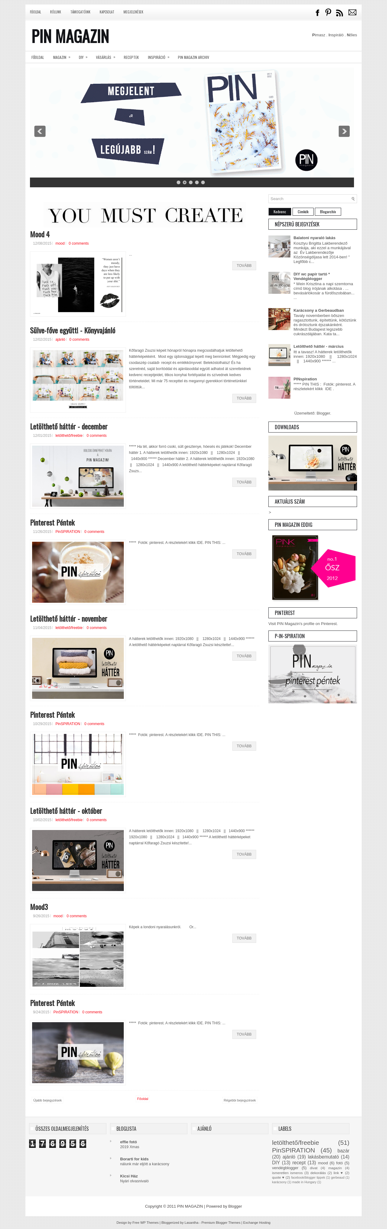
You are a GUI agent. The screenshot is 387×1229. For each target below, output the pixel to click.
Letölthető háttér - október (66, 810)
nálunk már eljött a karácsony (144, 1164)
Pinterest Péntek (52, 522)
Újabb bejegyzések (47, 1100)
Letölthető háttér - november (68, 618)
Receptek (131, 57)
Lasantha (191, 1222)
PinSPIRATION (67, 532)
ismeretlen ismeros (287, 1173)
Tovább (244, 266)
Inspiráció (160, 55)
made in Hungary (304, 1182)
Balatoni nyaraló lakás (314, 237)
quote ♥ (278, 1177)
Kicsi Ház (129, 1176)
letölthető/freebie (69, 435)
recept (298, 1162)
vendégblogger (285, 1168)
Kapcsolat (107, 11)
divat (314, 1168)
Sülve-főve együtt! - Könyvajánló (72, 330)
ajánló (60, 339)
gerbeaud (338, 1177)
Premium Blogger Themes (221, 1222)
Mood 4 (40, 234)
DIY (85, 55)
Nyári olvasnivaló (134, 1181)
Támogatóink (80, 11)
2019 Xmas (129, 1147)
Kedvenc (280, 211)
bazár (343, 1150)
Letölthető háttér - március (318, 346)
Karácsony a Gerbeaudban (318, 310)
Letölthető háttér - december (69, 426)
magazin (335, 1168)
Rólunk (55, 11)
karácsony (279, 1182)
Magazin (63, 55)
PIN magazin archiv (193, 57)
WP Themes (149, 1222)
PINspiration (305, 379)
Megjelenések (133, 11)
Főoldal (35, 11)
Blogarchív (328, 211)
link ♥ (338, 1173)
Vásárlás (107, 55)
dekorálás (318, 1173)
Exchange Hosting (256, 1222)
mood (59, 243)
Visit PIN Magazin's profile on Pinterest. (303, 623)
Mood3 (39, 906)
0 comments (79, 243)
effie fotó (128, 1142)
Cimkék (303, 211)
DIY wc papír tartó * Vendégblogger (311, 276)
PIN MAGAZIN (70, 36)
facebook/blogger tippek (308, 1177)
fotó (339, 1163)
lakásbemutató (323, 1156)
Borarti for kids (134, 1159)
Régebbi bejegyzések (240, 1100)
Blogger (323, 413)
